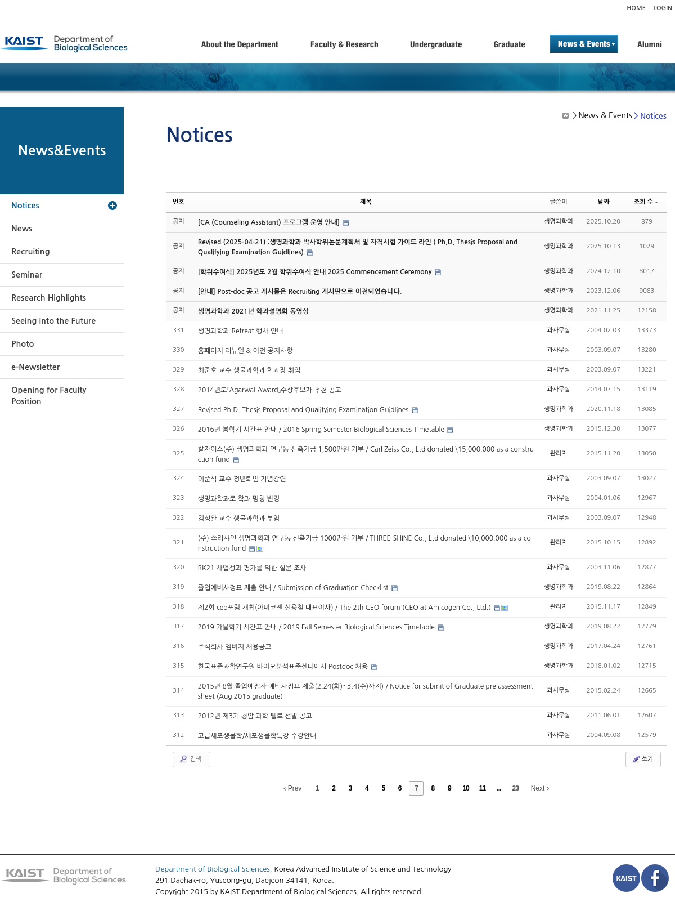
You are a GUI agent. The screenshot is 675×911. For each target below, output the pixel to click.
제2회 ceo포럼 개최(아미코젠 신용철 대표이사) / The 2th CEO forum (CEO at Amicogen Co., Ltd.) (345, 607)
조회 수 (646, 202)
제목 (366, 202)
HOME (636, 8)
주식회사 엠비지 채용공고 (235, 647)
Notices (25, 205)
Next (540, 788)
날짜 (604, 202)
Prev (293, 788)
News (21, 229)
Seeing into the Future (53, 321)
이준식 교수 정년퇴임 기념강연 (242, 479)
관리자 (559, 453)
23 (515, 788)
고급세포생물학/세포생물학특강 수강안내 (257, 736)
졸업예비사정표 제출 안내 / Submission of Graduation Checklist (294, 587)
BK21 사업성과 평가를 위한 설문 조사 (252, 568)
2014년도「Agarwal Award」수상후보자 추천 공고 (269, 390)
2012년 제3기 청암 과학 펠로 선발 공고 (255, 716)
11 (482, 788)
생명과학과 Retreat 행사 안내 (241, 331)
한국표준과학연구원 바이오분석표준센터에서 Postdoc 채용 (284, 666)
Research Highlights (48, 298)
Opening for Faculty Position (48, 395)
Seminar (26, 275)
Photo (22, 344)
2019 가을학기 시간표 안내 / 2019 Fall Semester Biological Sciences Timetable (317, 627)
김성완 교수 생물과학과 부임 (239, 518)
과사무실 (558, 330)
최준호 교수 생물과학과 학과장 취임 (249, 370)
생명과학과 (558, 221)
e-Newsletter (35, 367)
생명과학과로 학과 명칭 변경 (239, 498)
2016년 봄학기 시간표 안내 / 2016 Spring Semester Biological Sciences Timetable (322, 429)
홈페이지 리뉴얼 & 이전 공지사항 (245, 350)
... (499, 788)
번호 (178, 202)
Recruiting (30, 252)
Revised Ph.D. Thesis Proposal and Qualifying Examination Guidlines (304, 410)
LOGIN (663, 8)
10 (465, 788)
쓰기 (642, 758)
